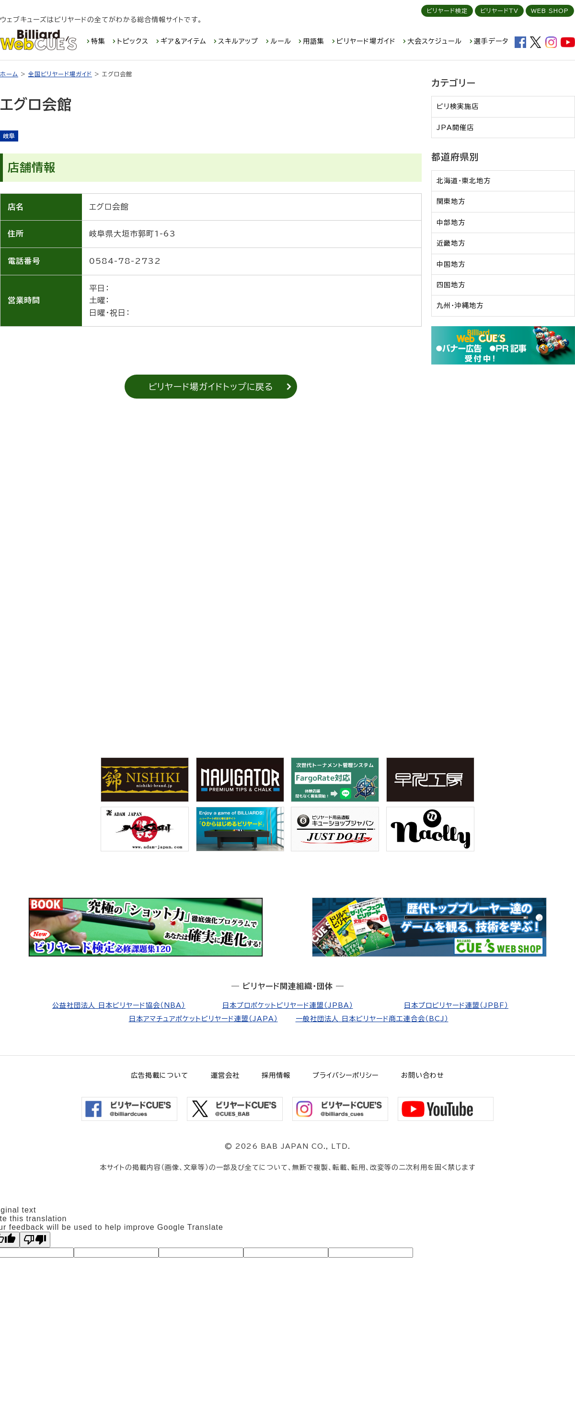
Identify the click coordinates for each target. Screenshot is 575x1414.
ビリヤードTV (499, 10)
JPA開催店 (455, 127)
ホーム (9, 74)
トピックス (133, 41)
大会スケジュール (434, 41)
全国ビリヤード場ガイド (60, 74)
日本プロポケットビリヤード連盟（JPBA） (287, 1005)
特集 (98, 41)
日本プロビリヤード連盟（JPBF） (456, 1005)
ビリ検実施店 (458, 106)
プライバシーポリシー (345, 1075)
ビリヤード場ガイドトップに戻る (211, 386)
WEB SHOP (550, 10)
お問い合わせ (422, 1075)
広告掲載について (159, 1075)
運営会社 (225, 1075)
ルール (280, 41)
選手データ (491, 41)
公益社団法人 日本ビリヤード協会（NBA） (118, 1005)
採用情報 (276, 1075)
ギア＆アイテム (184, 41)
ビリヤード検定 (447, 10)
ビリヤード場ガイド (366, 41)
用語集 (313, 41)
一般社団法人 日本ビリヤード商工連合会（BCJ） (372, 1018)
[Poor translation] (35, 1240)
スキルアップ (238, 41)
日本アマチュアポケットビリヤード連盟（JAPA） (203, 1018)
